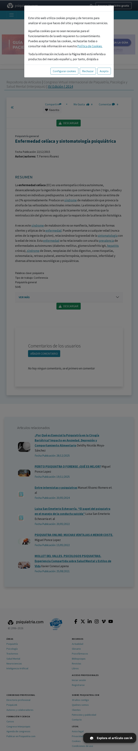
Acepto (104, 71)
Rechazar (88, 71)
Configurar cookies (64, 71)
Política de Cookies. (89, 46)
